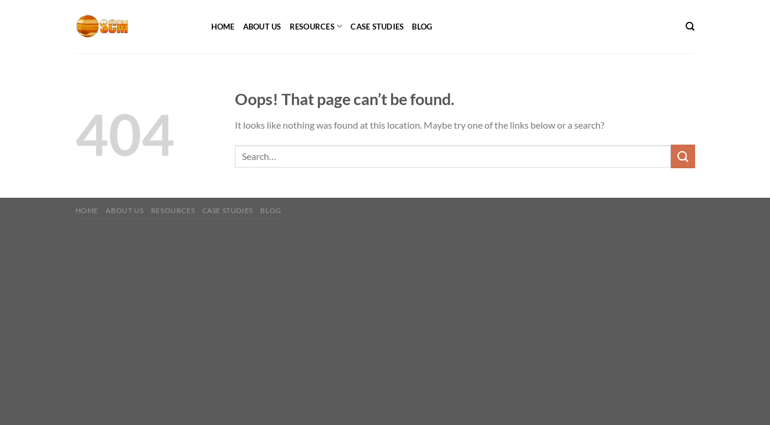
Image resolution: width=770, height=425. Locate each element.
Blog (422, 26)
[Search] (690, 26)
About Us (262, 26)
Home (223, 26)
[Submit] (682, 156)
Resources (316, 26)
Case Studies (377, 26)
